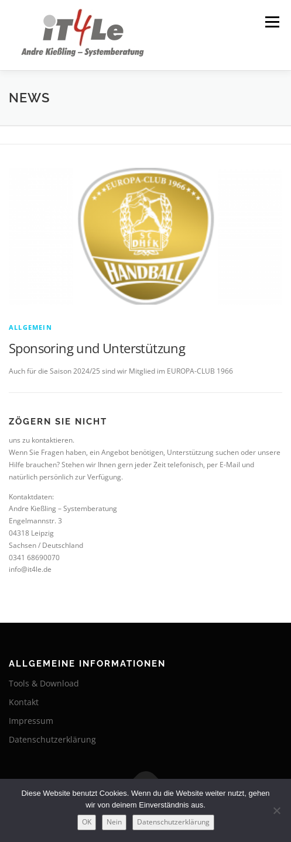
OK (86, 822)
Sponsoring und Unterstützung (97, 348)
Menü (271, 22)
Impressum (31, 720)
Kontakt (24, 702)
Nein (114, 822)
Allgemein (30, 327)
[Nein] (276, 810)
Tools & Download (44, 683)
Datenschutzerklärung (52, 739)
